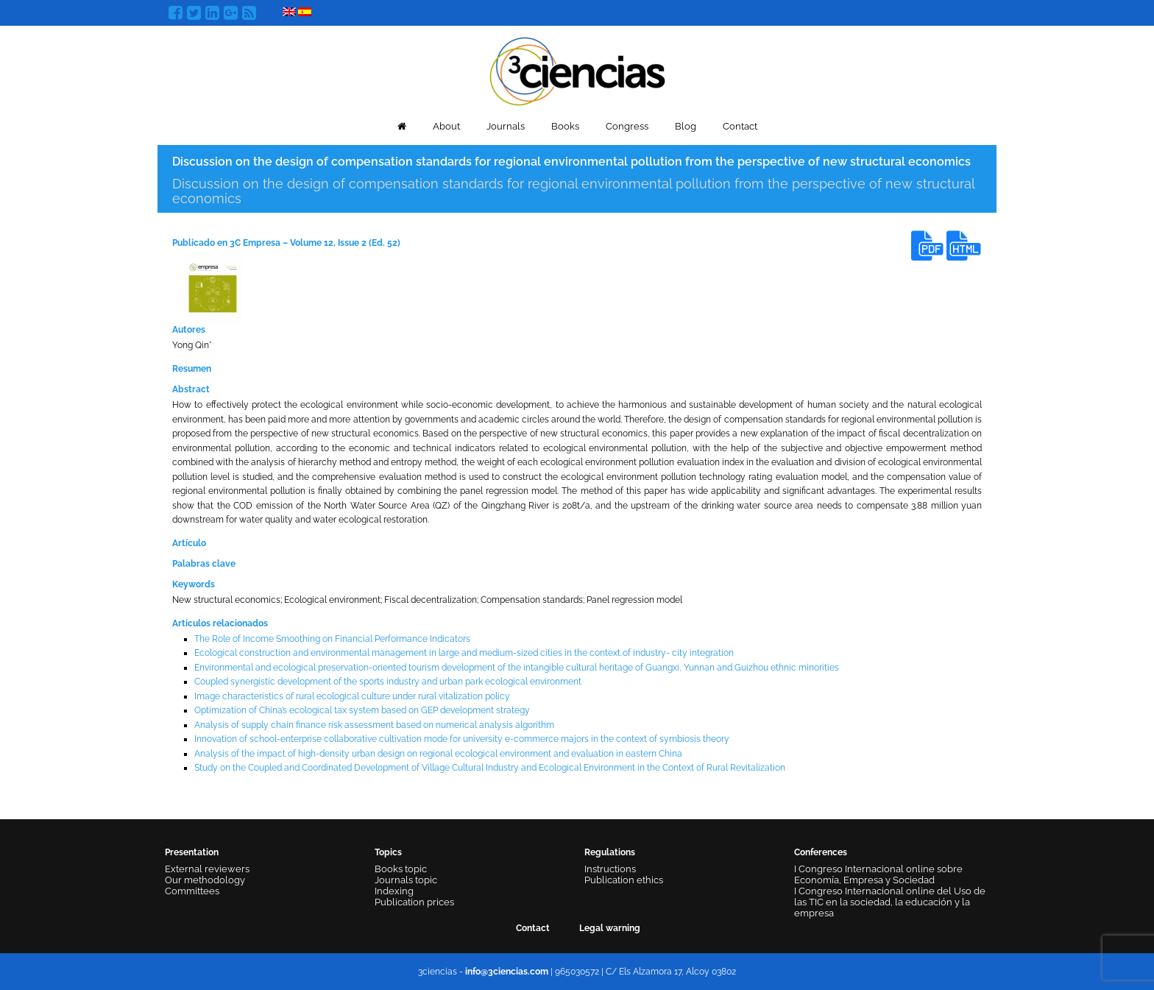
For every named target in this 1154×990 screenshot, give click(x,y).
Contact (740, 126)
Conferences (820, 852)
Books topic (401, 868)
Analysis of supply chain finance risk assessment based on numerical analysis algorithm (374, 725)
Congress (627, 126)
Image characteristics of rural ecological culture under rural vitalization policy (352, 696)
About (446, 126)
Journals (505, 126)
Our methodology (205, 879)
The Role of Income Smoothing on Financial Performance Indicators (332, 639)
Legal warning (609, 928)
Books (565, 126)
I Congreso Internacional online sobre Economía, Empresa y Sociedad (878, 874)
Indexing (394, 891)
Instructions (610, 868)
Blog (685, 126)
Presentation (192, 852)
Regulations (609, 852)
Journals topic (406, 879)
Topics (388, 852)
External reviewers (207, 868)
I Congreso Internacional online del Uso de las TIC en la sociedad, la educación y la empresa (889, 902)
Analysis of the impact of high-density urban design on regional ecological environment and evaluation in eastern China (438, 754)
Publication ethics (623, 879)
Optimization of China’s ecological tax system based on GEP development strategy (362, 710)
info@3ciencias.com (506, 971)
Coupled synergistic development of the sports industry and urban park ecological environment (387, 681)
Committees (192, 891)
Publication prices (414, 902)
